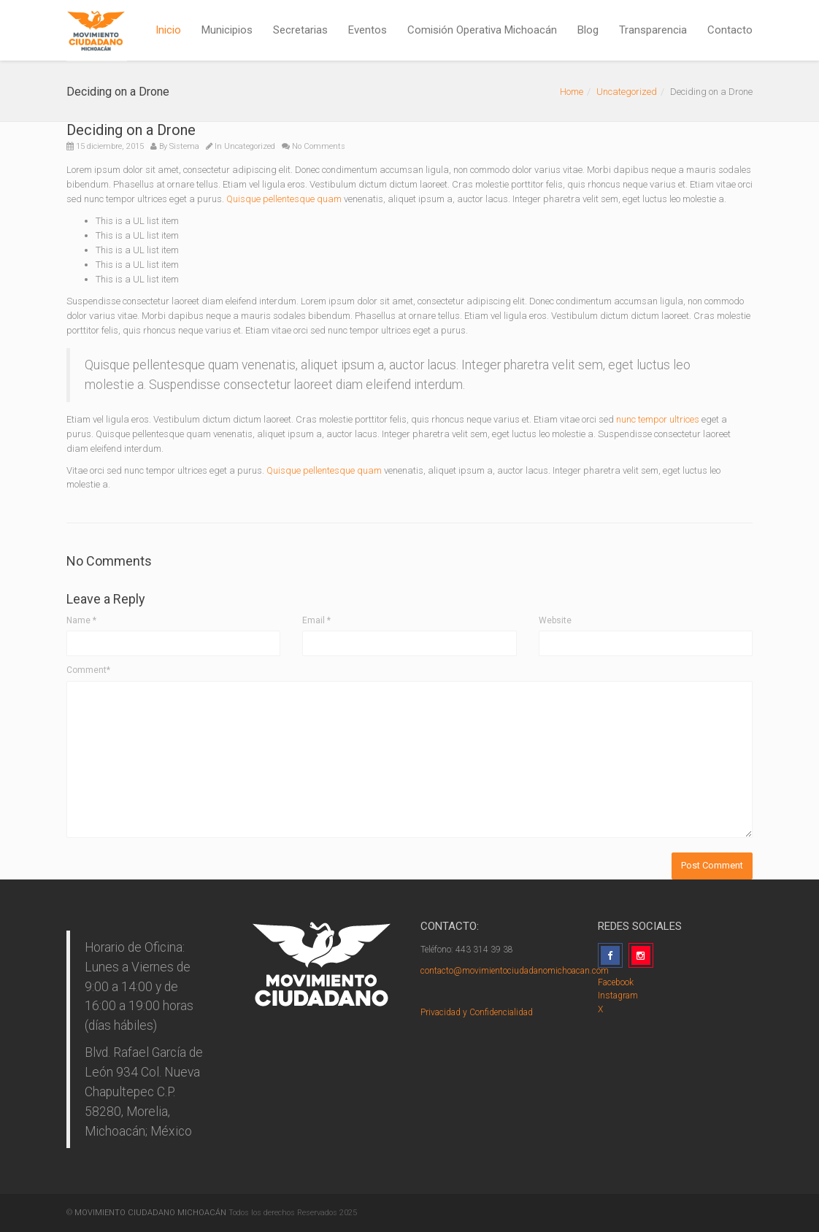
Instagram (618, 995)
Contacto (730, 29)
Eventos (367, 29)
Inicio (168, 29)
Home (571, 91)
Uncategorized (626, 91)
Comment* (88, 670)
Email (316, 620)
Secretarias (300, 29)
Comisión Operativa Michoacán (482, 29)
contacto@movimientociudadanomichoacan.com (514, 971)
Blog (588, 29)
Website (555, 620)
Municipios (227, 29)
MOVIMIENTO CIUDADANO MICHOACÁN (150, 1212)
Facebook (616, 982)
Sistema (184, 146)
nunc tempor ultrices (657, 419)
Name (81, 620)
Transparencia (653, 29)
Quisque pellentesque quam (284, 198)
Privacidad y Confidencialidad (476, 1012)
